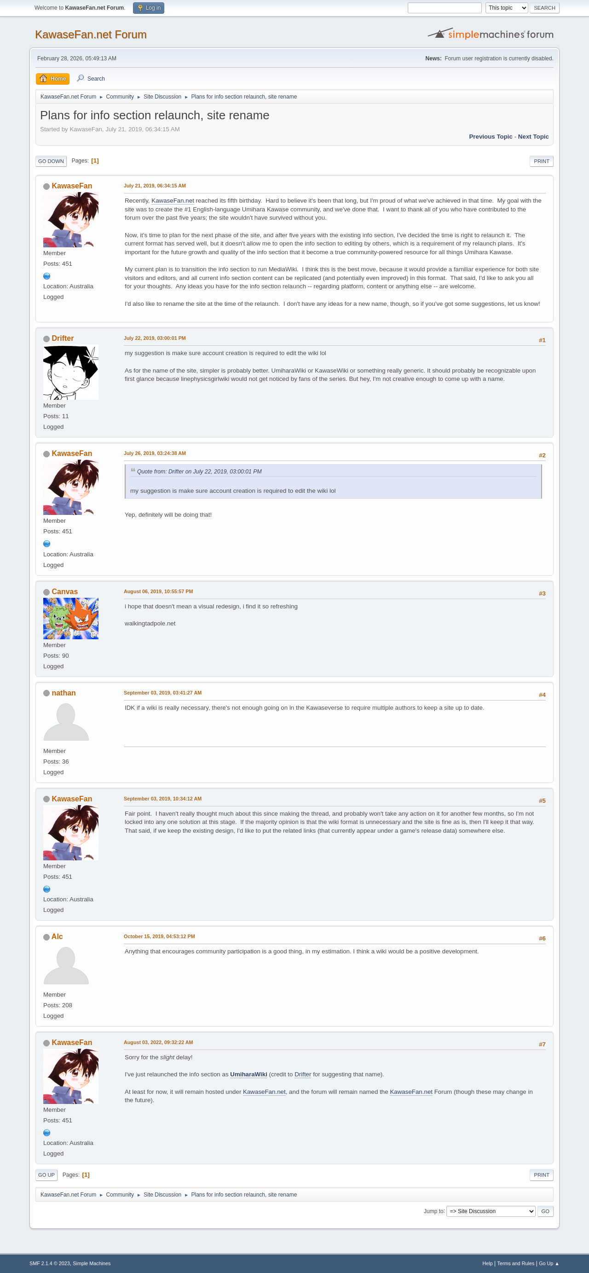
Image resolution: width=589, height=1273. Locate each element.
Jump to (434, 1211)
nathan (63, 693)
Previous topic (491, 136)
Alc (57, 936)
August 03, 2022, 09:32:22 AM (158, 1042)
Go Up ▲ (549, 1263)
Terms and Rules (516, 1263)
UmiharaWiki (248, 1074)
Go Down (51, 161)
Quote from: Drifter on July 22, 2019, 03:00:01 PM (199, 471)
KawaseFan (72, 186)
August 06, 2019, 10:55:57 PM (158, 591)
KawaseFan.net (172, 200)
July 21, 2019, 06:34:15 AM (155, 185)
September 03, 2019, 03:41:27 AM (163, 692)
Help (488, 1263)
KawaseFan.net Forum (91, 34)
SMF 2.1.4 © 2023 (49, 1263)
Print (541, 161)
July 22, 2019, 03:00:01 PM (155, 338)
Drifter (63, 338)
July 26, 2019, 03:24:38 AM (155, 453)
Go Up (46, 1175)
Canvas (65, 592)
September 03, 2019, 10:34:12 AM (163, 798)
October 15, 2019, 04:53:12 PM (159, 936)
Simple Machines (91, 1263)
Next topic (533, 136)
